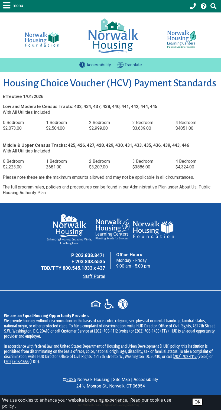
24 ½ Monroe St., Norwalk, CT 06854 (110, 386)
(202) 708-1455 (147, 331)
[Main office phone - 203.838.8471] (193, 6)
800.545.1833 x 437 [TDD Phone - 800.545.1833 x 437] (84, 268)
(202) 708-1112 (106, 331)
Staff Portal (94, 276)
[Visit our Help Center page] (204, 6)
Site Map (121, 379)
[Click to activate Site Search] (213, 6)
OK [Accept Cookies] (197, 402)
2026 (71, 379)
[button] (14, 5)
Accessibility (146, 379)
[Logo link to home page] (113, 35)
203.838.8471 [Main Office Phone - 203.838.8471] (90, 255)
